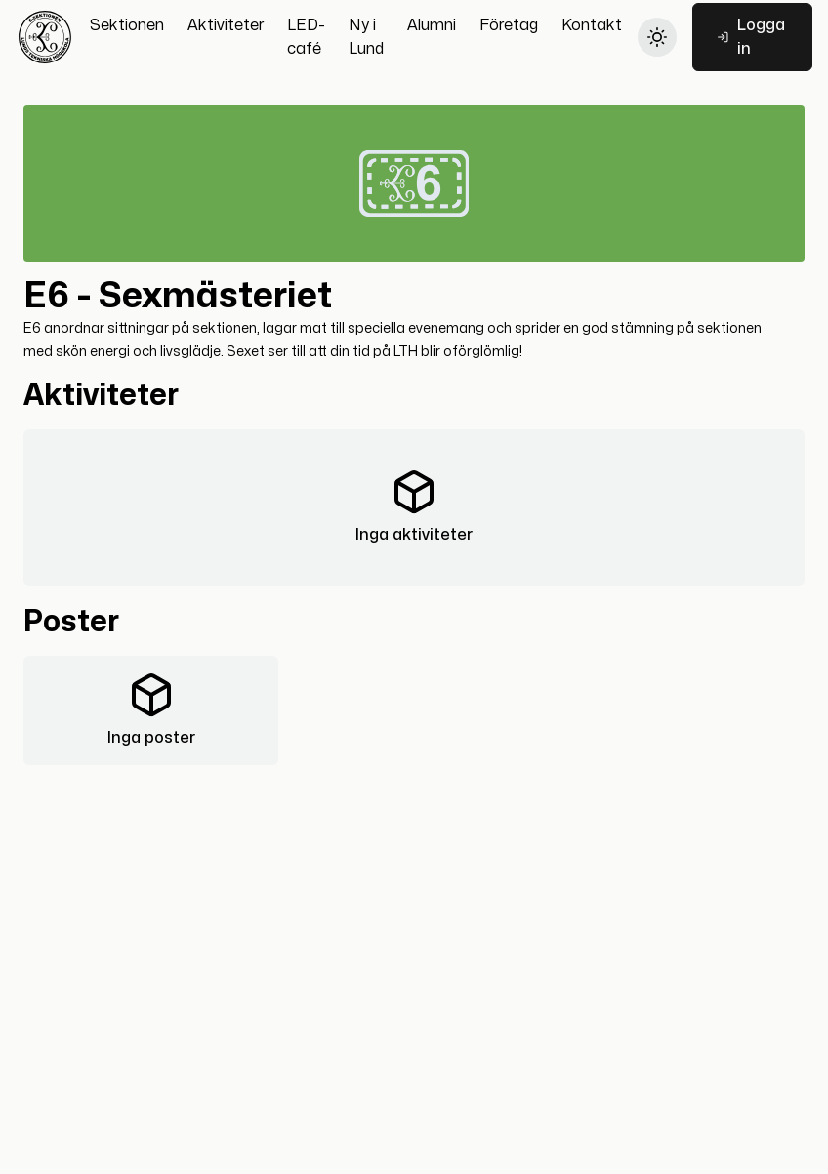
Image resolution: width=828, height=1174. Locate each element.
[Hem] (45, 37)
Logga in (751, 37)
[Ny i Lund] (366, 37)
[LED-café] (306, 37)
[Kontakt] (591, 25)
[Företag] (508, 25)
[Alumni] (431, 25)
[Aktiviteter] (225, 25)
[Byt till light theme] (657, 37)
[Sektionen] (127, 25)
